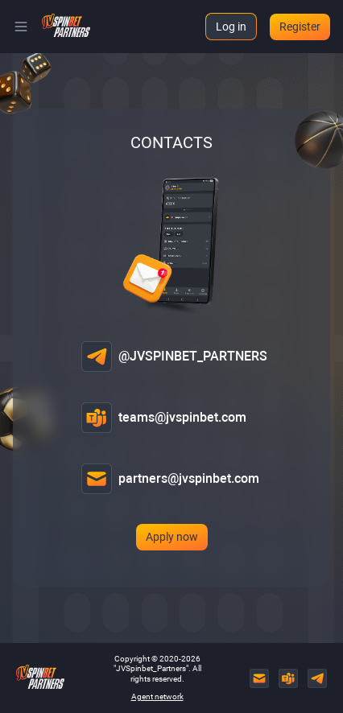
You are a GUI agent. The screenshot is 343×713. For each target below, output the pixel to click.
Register (299, 26)
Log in (231, 26)
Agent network (157, 696)
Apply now (172, 536)
